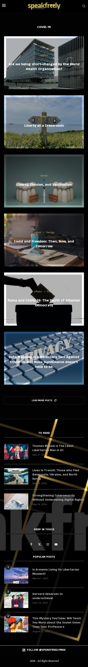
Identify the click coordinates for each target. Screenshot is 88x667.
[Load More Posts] (44, 401)
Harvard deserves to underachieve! (47, 596)
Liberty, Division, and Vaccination (44, 184)
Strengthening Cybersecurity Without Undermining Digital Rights (58, 497)
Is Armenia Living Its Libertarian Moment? (55, 572)
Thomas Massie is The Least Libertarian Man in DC (52, 448)
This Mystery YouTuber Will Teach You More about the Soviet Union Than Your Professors (56, 622)
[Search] (84, 6)
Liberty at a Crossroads (44, 125)
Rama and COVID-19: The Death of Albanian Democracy (44, 303)
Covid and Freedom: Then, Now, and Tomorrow (44, 244)
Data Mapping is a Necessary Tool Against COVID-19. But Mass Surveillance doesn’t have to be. (44, 362)
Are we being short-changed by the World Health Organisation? (44, 66)
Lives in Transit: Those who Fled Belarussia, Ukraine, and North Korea (55, 474)
